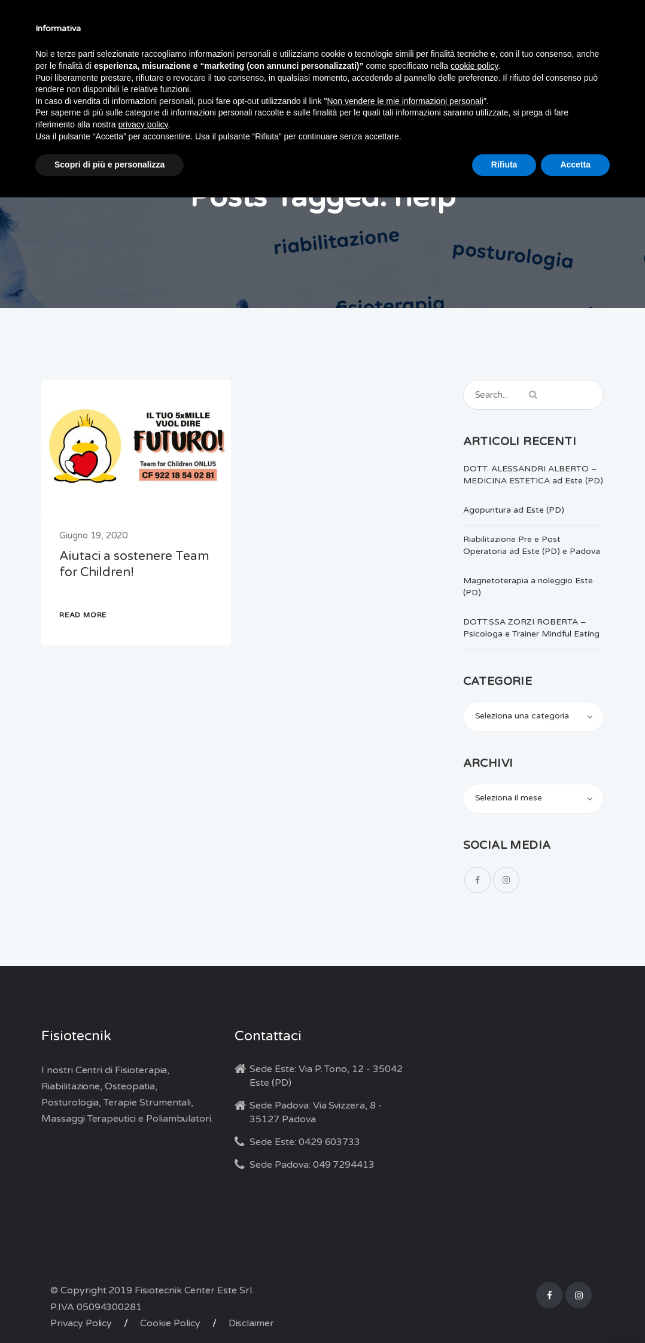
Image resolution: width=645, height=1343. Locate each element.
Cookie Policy (170, 1323)
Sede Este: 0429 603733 (305, 1142)
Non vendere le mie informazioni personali (405, 101)
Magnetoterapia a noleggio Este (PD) (528, 586)
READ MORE (83, 615)
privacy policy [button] (143, 124)
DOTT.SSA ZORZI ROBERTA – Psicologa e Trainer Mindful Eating (531, 628)
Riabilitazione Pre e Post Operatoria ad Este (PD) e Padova (531, 545)
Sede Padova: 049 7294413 (312, 1165)
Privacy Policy (81, 1323)
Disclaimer (252, 1323)
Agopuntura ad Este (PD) (513, 510)
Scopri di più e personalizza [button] (109, 164)
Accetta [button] (575, 164)
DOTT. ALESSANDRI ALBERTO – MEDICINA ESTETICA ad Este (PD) (533, 475)
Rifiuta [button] (504, 164)
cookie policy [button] (474, 66)
